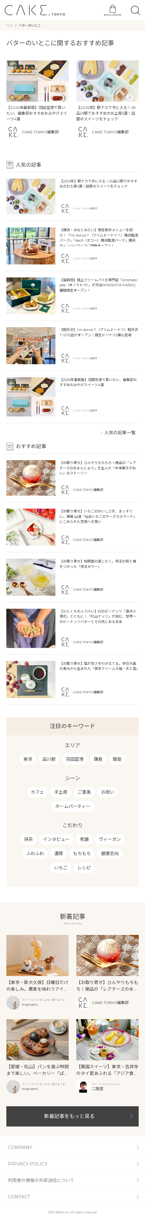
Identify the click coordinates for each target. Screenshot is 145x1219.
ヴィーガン (110, 839)
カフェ (37, 792)
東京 (27, 759)
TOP (9, 25)
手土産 (60, 792)
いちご (60, 868)
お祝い (107, 792)
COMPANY (20, 1147)
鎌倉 (98, 759)
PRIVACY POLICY (27, 1164)
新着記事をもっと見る (69, 1116)
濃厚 (58, 853)
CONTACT (19, 1197)
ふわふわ (35, 853)
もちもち (82, 853)
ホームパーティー (72, 806)
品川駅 (49, 759)
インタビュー (56, 839)
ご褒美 (84, 792)
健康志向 (110, 853)
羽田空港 (75, 759)
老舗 (84, 839)
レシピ (84, 868)
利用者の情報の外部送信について (41, 1180)
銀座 (117, 759)
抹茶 (28, 839)
